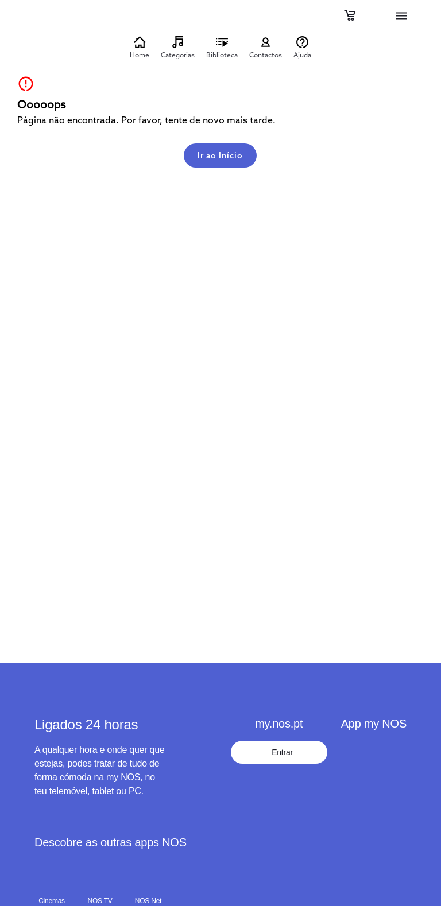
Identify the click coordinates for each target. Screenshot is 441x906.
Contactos (265, 54)
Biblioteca (222, 54)
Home (139, 54)
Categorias (178, 54)
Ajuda (302, 54)
